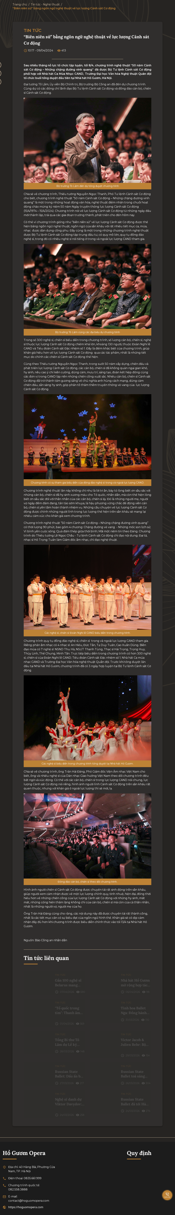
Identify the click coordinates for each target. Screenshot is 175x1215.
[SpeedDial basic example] (167, 1192)
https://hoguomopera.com (25, 1207)
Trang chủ (19, 4)
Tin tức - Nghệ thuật (45, 4)
